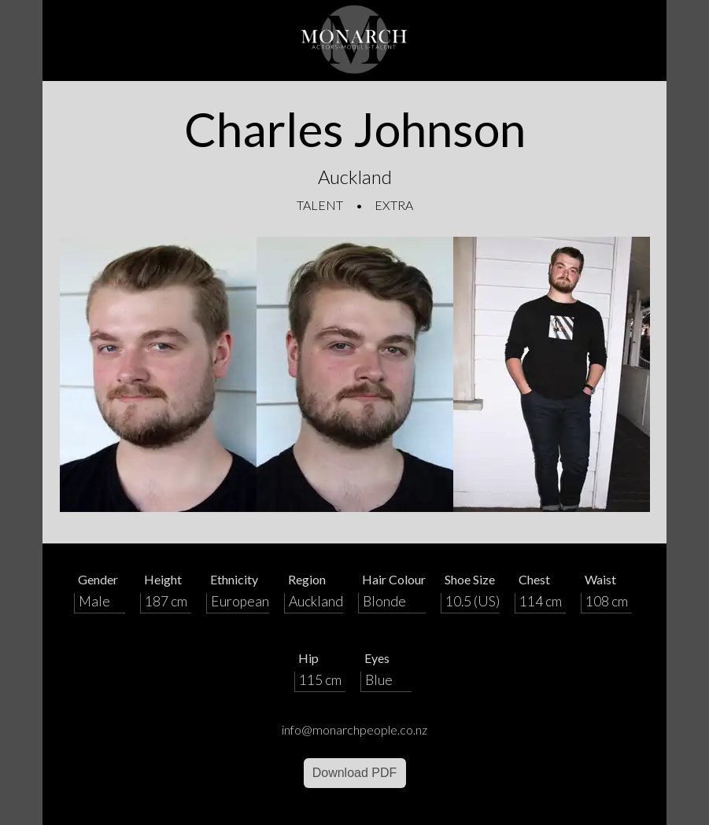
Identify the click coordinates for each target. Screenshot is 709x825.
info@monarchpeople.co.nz (354, 729)
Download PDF (354, 772)
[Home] (354, 40)
